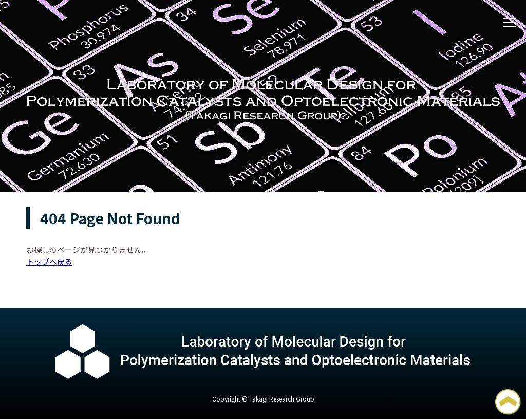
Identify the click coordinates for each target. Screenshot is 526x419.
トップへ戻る (49, 261)
